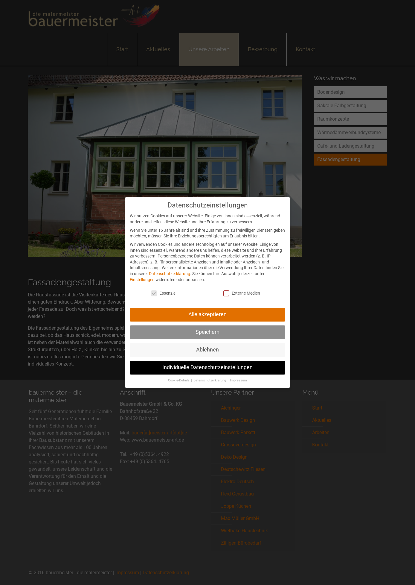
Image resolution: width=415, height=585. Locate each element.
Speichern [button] (207, 328)
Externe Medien (241, 289)
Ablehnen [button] (207, 346)
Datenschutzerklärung (169, 269)
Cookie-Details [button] (179, 376)
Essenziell (164, 289)
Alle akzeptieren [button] (207, 310)
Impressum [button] (238, 376)
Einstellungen (142, 275)
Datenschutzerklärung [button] (210, 376)
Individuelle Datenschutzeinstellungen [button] (207, 363)
